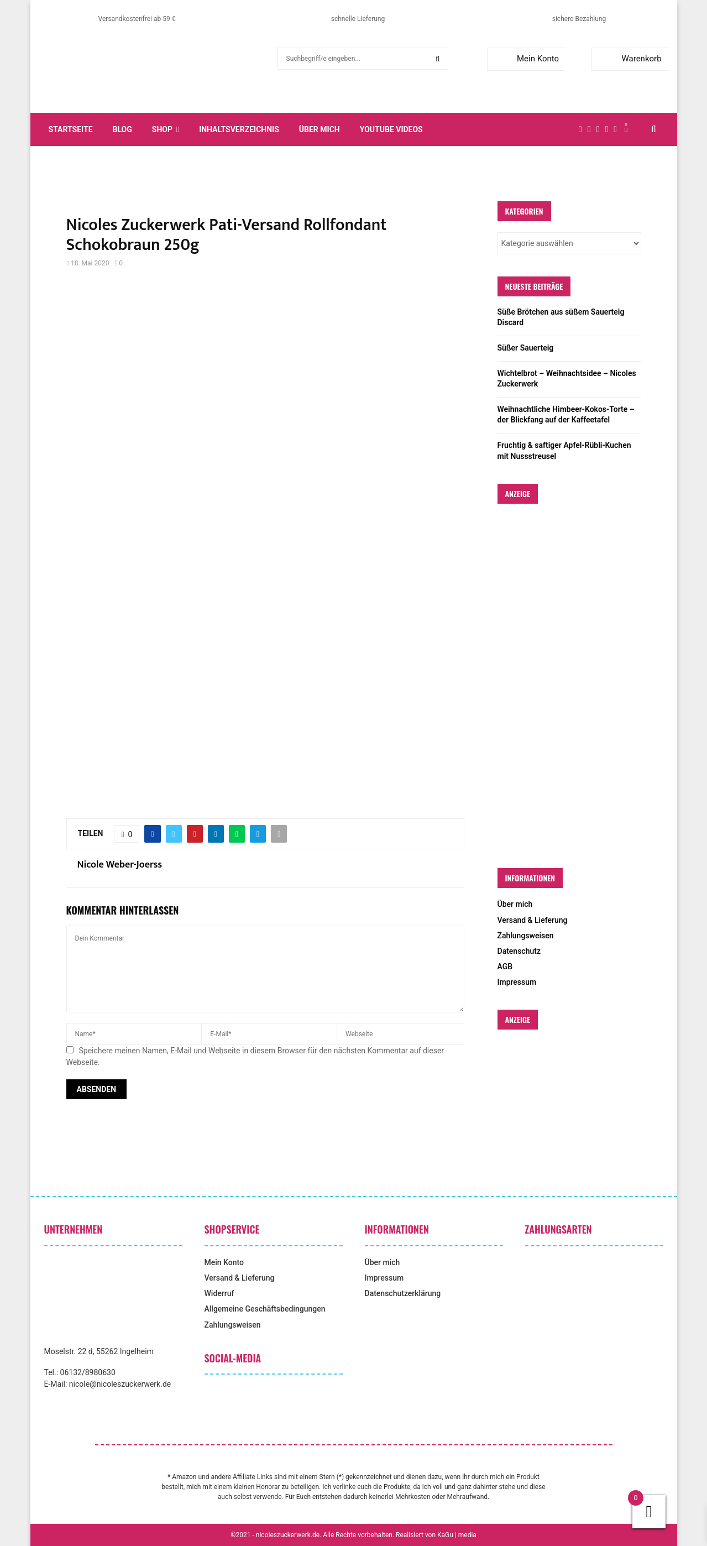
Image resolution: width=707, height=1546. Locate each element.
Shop (162, 129)
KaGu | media (456, 1535)
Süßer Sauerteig (525, 347)
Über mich (319, 129)
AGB (505, 966)
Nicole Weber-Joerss (120, 865)
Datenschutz (519, 951)
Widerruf (219, 1293)
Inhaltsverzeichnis (239, 129)
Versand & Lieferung (532, 920)
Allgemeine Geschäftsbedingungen (265, 1308)
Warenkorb (629, 58)
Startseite (71, 129)
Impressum (517, 982)
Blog (122, 129)
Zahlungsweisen (525, 935)
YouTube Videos (391, 129)
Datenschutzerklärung (403, 1293)
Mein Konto (525, 58)
